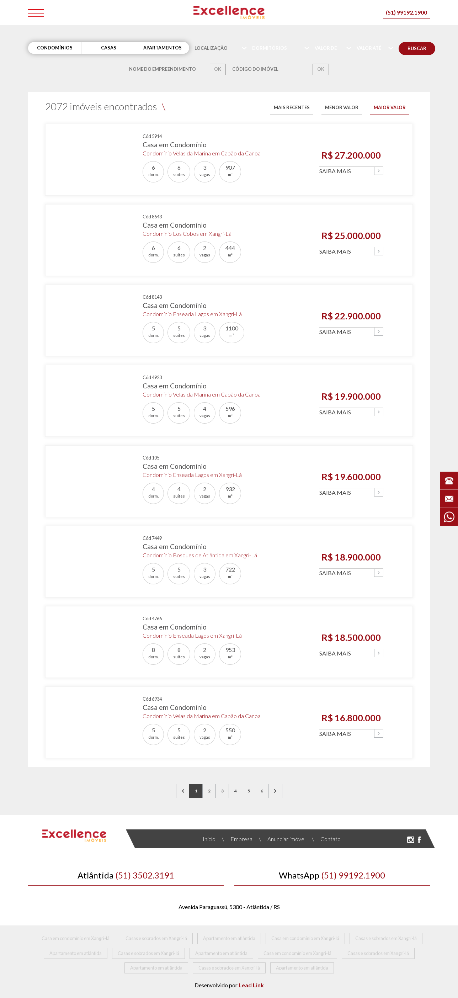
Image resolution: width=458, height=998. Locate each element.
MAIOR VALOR (390, 107)
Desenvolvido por (229, 985)
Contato (326, 838)
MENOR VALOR (341, 107)
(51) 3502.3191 (126, 875)
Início (209, 838)
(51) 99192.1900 (406, 12)
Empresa (237, 838)
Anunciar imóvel (282, 838)
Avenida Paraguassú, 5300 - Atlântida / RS (229, 906)
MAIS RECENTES (292, 107)
